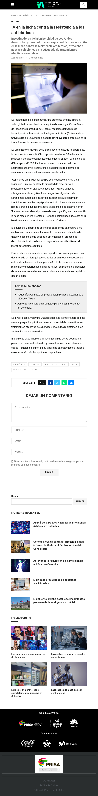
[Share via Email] (71, 382)
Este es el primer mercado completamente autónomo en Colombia (26, 693)
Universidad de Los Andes (25, 370)
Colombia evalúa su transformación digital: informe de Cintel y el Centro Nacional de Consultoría (58, 545)
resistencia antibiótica (56, 364)
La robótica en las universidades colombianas (68, 655)
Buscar (15, 496)
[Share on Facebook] (50, 382)
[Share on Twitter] (57, 382)
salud (75, 364)
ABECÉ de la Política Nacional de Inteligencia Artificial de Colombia (59, 524)
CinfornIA (35, 364)
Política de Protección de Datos (49, 790)
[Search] (83, 5)
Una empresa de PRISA (49, 762)
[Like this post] (43, 382)
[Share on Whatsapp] (64, 382)
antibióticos (19, 364)
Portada (14, 15)
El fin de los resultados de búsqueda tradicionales (54, 581)
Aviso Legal (49, 780)
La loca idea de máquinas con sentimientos (66, 691)
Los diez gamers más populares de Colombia (28, 655)
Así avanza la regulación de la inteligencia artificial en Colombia (58, 562)
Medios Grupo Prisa (49, 770)
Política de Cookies (49, 785)
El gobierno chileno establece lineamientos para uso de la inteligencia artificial (59, 600)
